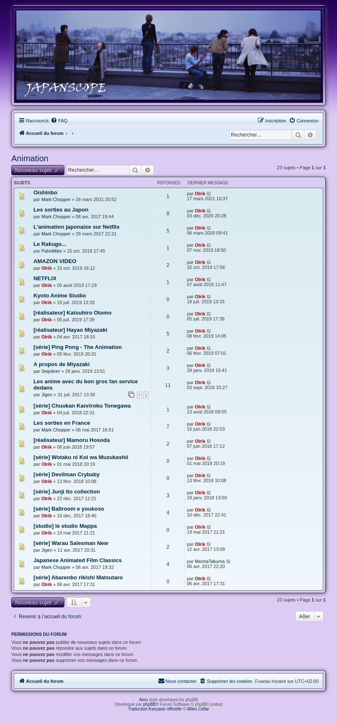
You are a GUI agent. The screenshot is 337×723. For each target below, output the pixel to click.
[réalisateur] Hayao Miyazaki (70, 330)
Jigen (46, 394)
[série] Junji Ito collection (66, 491)
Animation (30, 158)
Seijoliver (50, 371)
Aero (143, 699)
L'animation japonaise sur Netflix (76, 227)
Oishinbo (45, 192)
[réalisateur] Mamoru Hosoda (71, 440)
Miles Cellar (198, 709)
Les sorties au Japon (60, 210)
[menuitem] (59, 121)
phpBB (149, 704)
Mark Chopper (56, 199)
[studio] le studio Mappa (65, 526)
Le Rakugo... (49, 244)
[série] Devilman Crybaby (66, 474)
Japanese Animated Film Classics (77, 560)
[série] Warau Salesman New (70, 543)
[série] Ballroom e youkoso (68, 509)
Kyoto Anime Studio (59, 295)
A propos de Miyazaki (61, 364)
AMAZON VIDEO (55, 261)
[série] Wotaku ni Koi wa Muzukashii (80, 457)
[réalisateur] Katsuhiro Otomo (72, 313)
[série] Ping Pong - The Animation (77, 347)
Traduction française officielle (155, 709)
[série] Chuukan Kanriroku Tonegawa (82, 406)
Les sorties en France (61, 423)
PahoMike (51, 250)
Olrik (200, 193)
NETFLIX (44, 278)
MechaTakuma (210, 561)
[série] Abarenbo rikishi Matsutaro (78, 577)
